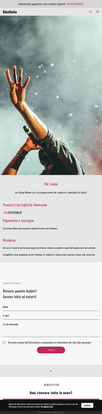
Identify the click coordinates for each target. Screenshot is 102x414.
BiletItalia (10, 11)
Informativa (34, 342)
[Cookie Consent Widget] (51, 407)
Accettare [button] (87, 405)
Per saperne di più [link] (47, 406)
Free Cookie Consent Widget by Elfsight (51, 412)
